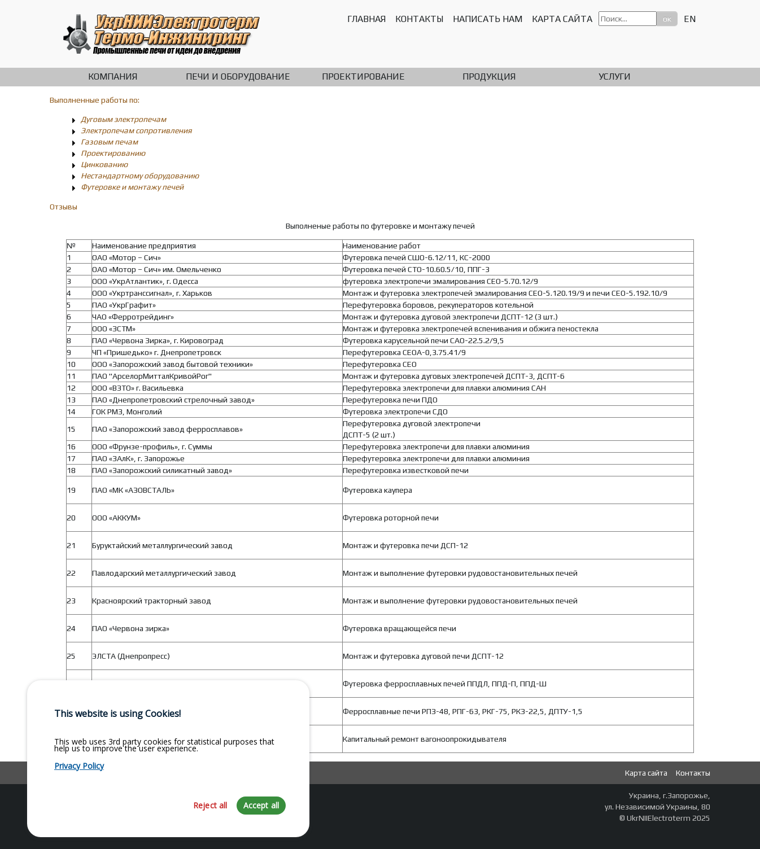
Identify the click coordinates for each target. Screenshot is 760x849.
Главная (366, 19)
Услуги (615, 76)
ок (667, 18)
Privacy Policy (79, 807)
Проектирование (363, 76)
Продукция (489, 76)
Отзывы (63, 206)
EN (690, 19)
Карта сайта (562, 19)
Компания (112, 76)
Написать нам (487, 19)
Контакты (419, 19)
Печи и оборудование (238, 76)
